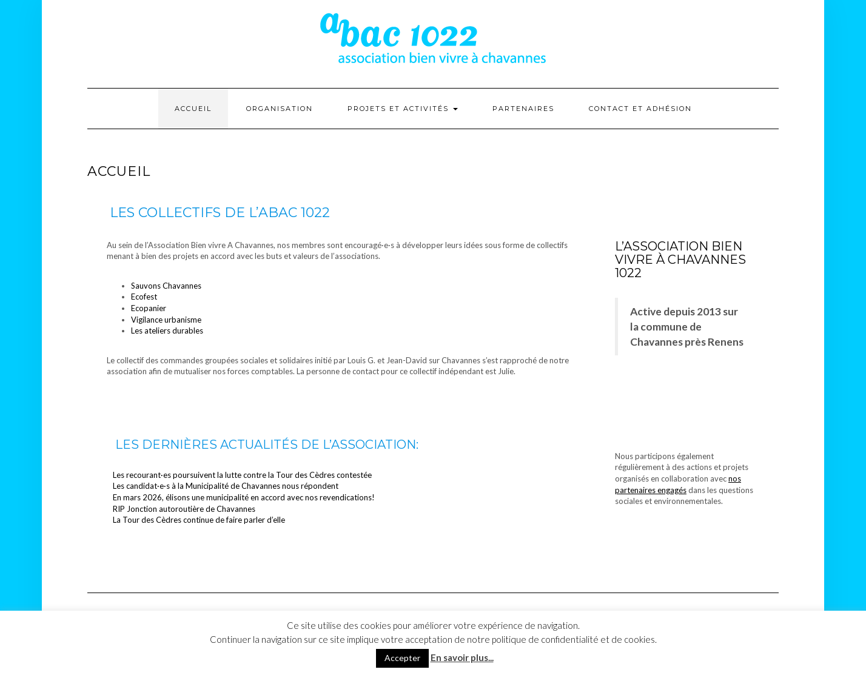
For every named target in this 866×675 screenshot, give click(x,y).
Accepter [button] (402, 658)
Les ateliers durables (167, 330)
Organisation (279, 108)
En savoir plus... (462, 657)
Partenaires (523, 108)
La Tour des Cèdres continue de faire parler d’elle (199, 520)
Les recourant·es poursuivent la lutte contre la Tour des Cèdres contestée (242, 475)
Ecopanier (148, 308)
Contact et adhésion (640, 108)
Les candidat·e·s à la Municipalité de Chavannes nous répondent (225, 486)
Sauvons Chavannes (166, 285)
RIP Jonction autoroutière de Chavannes (184, 509)
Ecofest (144, 296)
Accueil (193, 108)
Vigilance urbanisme (166, 319)
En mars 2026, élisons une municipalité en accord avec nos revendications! (244, 497)
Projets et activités (402, 108)
